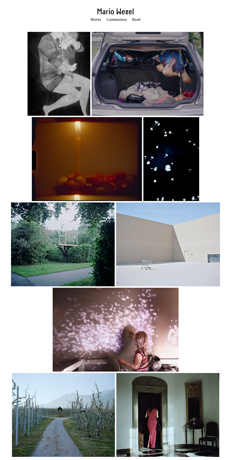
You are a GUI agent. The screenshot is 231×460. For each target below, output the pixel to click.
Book (136, 19)
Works (95, 19)
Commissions (117, 19)
